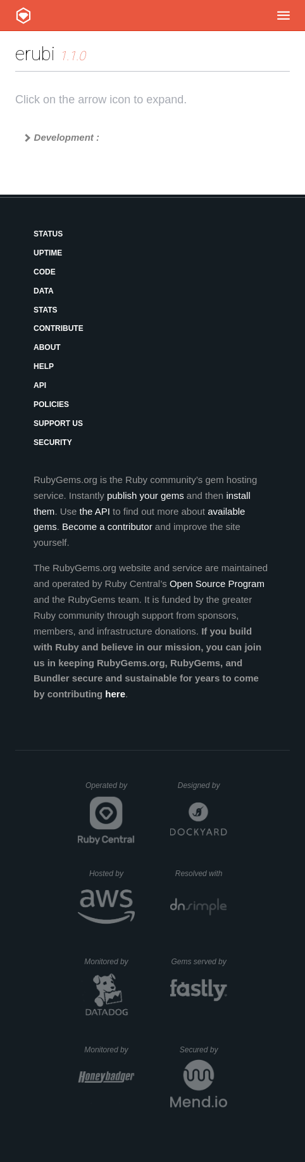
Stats (46, 310)
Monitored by (109, 961)
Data (44, 291)
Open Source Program (217, 583)
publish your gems (145, 495)
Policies (51, 404)
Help (44, 366)
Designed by (202, 785)
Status (48, 233)
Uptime (48, 253)
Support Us (58, 423)
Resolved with (201, 873)
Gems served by (199, 961)
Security (53, 442)
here (115, 693)
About (47, 347)
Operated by (110, 790)
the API (95, 511)
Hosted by (112, 873)
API (40, 385)
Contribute (59, 328)
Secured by (203, 1049)
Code (45, 272)
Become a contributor (107, 526)
